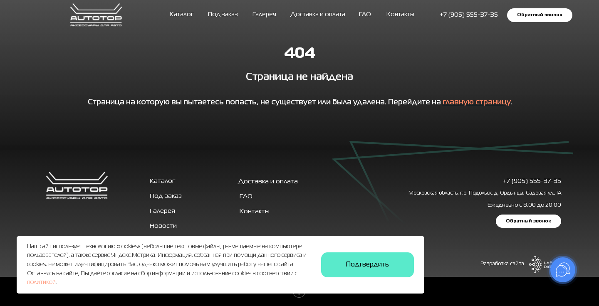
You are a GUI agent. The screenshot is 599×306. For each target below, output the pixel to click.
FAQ (365, 14)
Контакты (400, 14)
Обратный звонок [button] (539, 15)
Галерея (162, 211)
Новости (163, 226)
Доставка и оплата (317, 14)
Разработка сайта (502, 264)
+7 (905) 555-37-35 (532, 181)
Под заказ (223, 14)
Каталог (182, 14)
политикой (41, 282)
